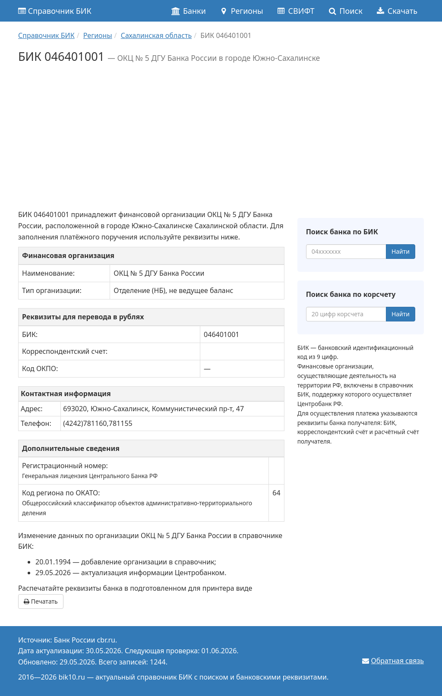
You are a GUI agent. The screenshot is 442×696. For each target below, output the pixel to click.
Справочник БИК (55, 11)
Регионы (241, 11)
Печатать (41, 601)
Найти (400, 251)
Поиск (345, 11)
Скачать (396, 11)
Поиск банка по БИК (342, 231)
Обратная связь (397, 660)
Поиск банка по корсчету (351, 294)
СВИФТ (295, 11)
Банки (188, 11)
